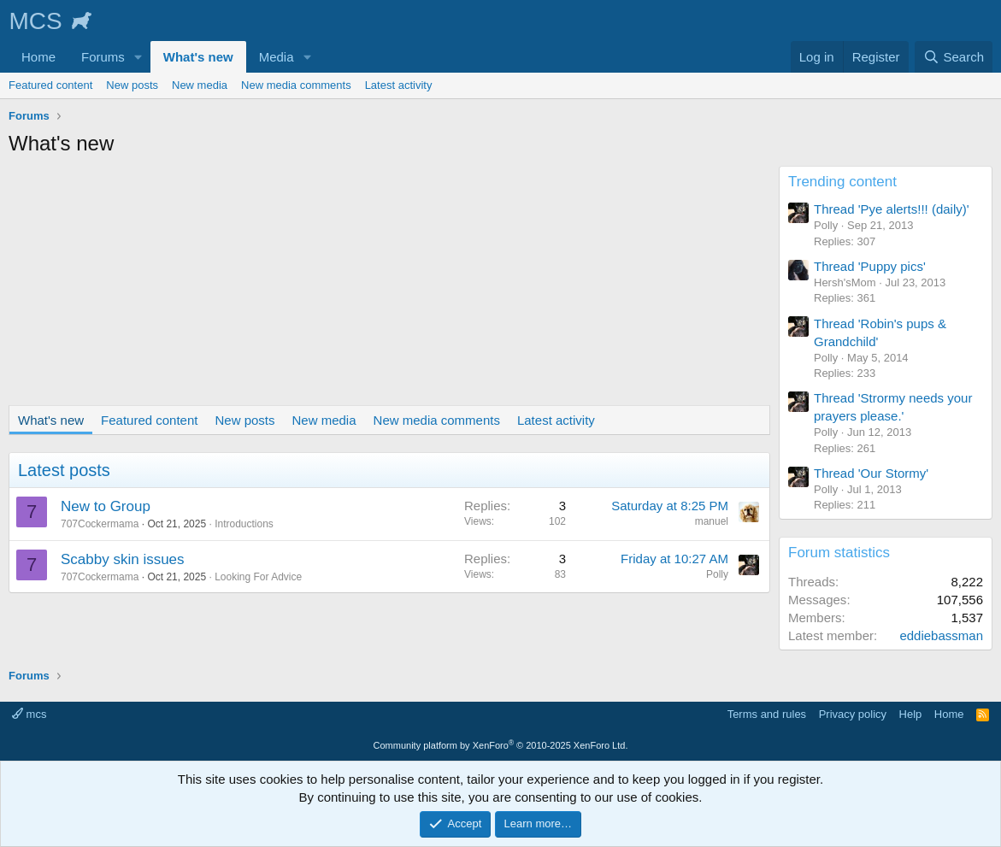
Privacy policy (852, 714)
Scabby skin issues (123, 559)
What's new (198, 57)
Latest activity (399, 85)
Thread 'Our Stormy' (871, 473)
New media (199, 85)
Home (38, 57)
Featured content (50, 85)
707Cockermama (99, 524)
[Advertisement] (385, 285)
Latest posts (64, 470)
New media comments (296, 85)
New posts (132, 85)
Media (276, 57)
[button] (138, 57)
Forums (103, 57)
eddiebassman (941, 635)
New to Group (105, 506)
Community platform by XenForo (501, 745)
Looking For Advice (258, 577)
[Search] (953, 57)
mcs (29, 714)
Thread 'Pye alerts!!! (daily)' (891, 209)
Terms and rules (766, 714)
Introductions (244, 524)
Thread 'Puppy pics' (870, 266)
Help (910, 714)
